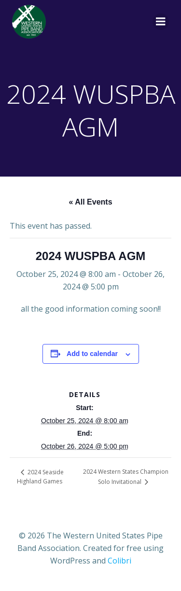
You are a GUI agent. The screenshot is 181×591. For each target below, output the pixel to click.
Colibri (119, 560)
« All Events (90, 202)
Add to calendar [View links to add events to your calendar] (92, 353)
